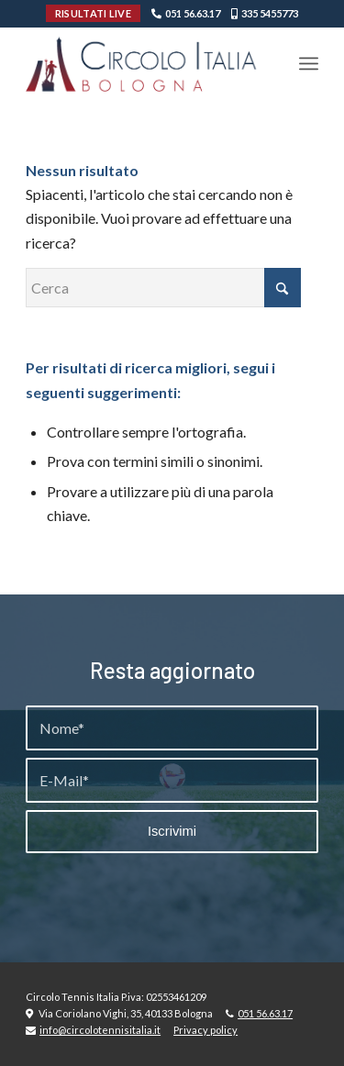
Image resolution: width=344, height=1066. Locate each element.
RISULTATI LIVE (93, 13)
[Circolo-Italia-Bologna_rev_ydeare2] (143, 63)
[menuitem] (308, 63)
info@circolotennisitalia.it (100, 1030)
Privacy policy (205, 1030)
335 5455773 (269, 13)
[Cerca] (163, 287)
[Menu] (308, 63)
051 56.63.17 (192, 13)
